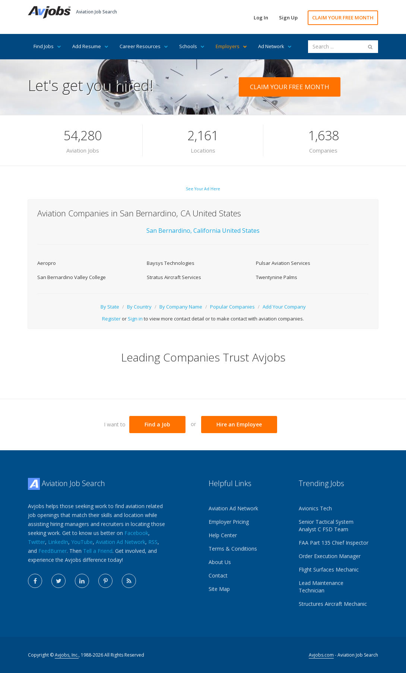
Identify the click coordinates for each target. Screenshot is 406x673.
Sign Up (288, 17)
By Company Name (180, 306)
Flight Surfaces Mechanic (329, 569)
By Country (139, 306)
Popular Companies (232, 306)
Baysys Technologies (170, 263)
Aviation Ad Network (120, 541)
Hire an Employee (239, 424)
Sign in (135, 318)
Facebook (136, 532)
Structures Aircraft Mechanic (333, 603)
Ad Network (275, 46)
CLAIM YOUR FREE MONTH (343, 17)
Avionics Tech (315, 508)
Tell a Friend (97, 550)
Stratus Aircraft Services (174, 277)
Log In (261, 17)
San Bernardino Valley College (71, 277)
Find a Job (157, 424)
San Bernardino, (169, 230)
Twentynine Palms (276, 277)
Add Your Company (284, 306)
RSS (153, 541)
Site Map (219, 588)
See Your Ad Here (203, 188)
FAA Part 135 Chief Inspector (333, 542)
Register (111, 318)
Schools (191, 46)
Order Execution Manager (330, 556)
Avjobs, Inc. (67, 655)
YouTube (82, 541)
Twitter (36, 541)
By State (110, 306)
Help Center (223, 535)
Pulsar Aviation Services (283, 263)
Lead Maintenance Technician (321, 586)
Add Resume (90, 46)
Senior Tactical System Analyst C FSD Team (326, 525)
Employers (231, 46)
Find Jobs (47, 46)
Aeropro (46, 263)
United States (241, 230)
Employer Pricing (229, 521)
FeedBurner (52, 550)
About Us (220, 562)
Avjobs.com (321, 655)
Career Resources (144, 46)
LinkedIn (58, 541)
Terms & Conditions (233, 548)
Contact (218, 575)
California (207, 230)
